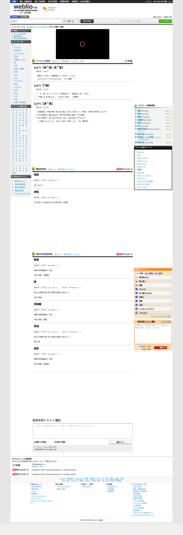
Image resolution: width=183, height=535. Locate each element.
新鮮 (140, 285)
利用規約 (34, 493)
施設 (45, 270)
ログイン (149, 1)
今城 (40, 97)
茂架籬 (46, 275)
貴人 (36, 292)
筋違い (44, 115)
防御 (41, 270)
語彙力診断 (19, 190)
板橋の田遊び (142, 129)
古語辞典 (75, 1)
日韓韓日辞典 (64, 1)
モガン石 (140, 172)
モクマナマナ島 (143, 184)
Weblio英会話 (20, 184)
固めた (69, 115)
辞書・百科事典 (27, 27)
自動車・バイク (20, 59)
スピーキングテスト (23, 193)
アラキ (44, 287)
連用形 (55, 76)
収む (68, 97)
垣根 (82, 115)
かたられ (57, 79)
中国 (48, 112)
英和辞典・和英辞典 (140, 491)
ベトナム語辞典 (138, 508)
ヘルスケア (18, 81)
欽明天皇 (140, 134)
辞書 (14, 1)
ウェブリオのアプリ (64, 486)
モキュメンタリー (144, 175)
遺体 (53, 292)
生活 (16, 78)
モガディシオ (142, 158)
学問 (16, 72)
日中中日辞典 (52, 1)
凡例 (81, 61)
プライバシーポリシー (39, 496)
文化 (16, 75)
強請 (139, 111)
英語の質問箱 (20, 187)
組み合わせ (53, 115)
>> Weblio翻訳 (166, 322)
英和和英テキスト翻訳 (46, 420)
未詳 (43, 112)
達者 (140, 301)
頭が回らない (144, 277)
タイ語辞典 (137, 505)
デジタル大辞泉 (41, 27)
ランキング (75, 61)
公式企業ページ (113, 486)
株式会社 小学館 (37, 466)
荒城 (73, 94)
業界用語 (17, 50)
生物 (16, 90)
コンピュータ (19, 53)
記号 (14, 173)
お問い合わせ (86, 486)
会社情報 (111, 489)
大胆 (140, 305)
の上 (52, 97)
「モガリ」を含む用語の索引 (46, 447)
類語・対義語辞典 (26, 1)
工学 (16, 66)
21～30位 (158, 273)
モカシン (140, 152)
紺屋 (44, 118)
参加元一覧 (168, 17)
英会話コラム (20, 181)
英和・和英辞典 (40, 1)
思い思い (142, 281)
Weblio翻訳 (137, 493)
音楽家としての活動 (145, 137)
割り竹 (58, 112)
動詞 (40, 76)
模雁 (45, 319)
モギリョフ (141, 178)
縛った (61, 202)
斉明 (75, 97)
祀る (64, 292)
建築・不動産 (19, 69)
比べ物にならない (145, 293)
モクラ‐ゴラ (142, 187)
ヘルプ (170, 1)
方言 (16, 99)
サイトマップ (36, 498)
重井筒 (85, 121)
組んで (65, 112)
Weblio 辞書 (160, 1)
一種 (50, 270)
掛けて (75, 118)
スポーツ (17, 87)
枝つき (52, 118)
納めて (60, 292)
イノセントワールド (146, 309)
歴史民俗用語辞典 (44, 254)
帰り (70, 121)
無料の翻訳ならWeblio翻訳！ (53, 9)
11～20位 (149, 273)
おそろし (41, 79)
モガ (139, 155)
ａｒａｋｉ (52, 287)
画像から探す (61, 489)
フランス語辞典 (138, 500)
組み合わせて (50, 202)
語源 (40, 112)
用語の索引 (65, 61)
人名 (16, 96)
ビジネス (17, 47)
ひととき (142, 289)
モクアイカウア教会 (145, 181)
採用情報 (111, 491)
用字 (91, 112)
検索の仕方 (35, 489)
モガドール (141, 164)
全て (13, 45)
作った (71, 112)
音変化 (63, 94)
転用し (97, 112)
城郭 (36, 270)
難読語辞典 (41, 169)
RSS (100, 520)
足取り (141, 297)
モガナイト (141, 167)
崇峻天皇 (140, 142)
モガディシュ (142, 161)
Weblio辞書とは (36, 486)
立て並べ (63, 118)
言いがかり (38, 185)
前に (46, 292)
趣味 (16, 84)
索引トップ (56, 61)
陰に (43, 121)
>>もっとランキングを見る (161, 316)
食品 (16, 93)
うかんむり (143, 313)
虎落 (40, 275)
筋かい (40, 202)
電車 (16, 56)
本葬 (41, 292)
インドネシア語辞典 (140, 503)
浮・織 (67, 79)
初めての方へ (157, 17)
